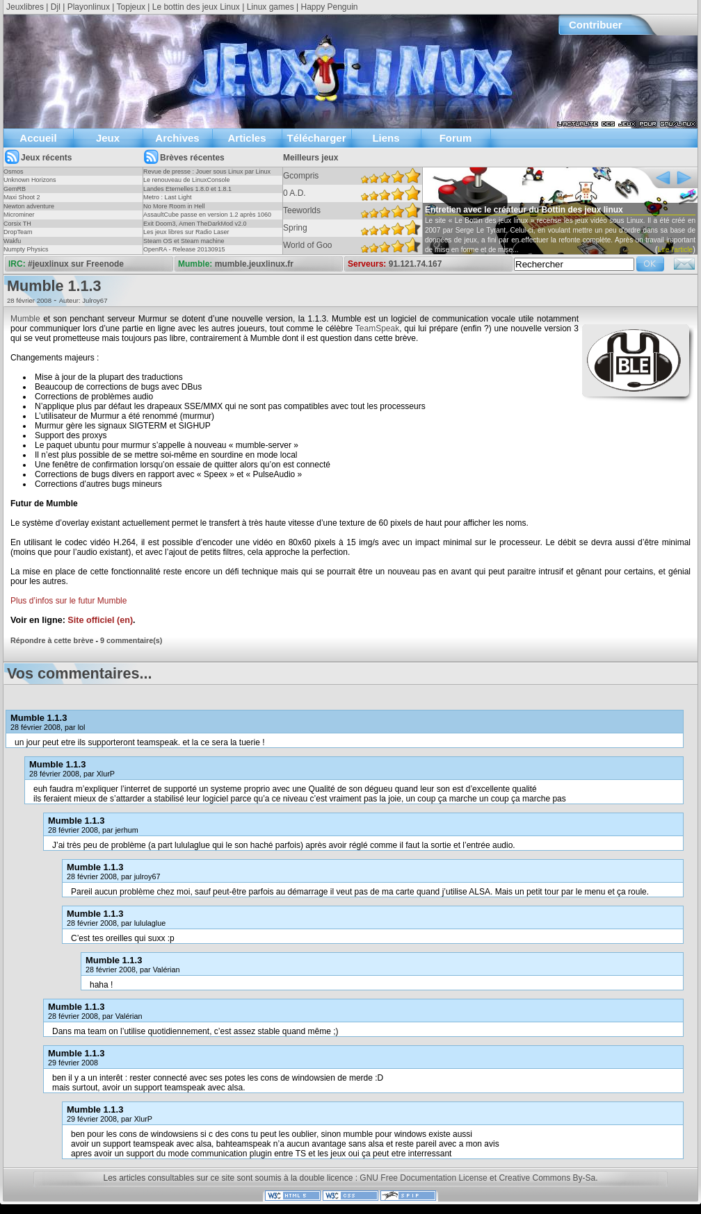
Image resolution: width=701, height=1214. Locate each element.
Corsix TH (17, 223)
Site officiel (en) (100, 620)
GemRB (14, 188)
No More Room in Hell (174, 206)
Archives (177, 138)
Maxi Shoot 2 (21, 197)
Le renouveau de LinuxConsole (186, 179)
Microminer (19, 214)
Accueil (37, 138)
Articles (246, 138)
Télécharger (316, 138)
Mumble (25, 319)
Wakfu (12, 241)
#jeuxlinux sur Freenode (76, 264)
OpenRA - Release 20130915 (184, 249)
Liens (385, 138)
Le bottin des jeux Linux (196, 7)
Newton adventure (28, 206)
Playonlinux (88, 7)
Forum (456, 138)
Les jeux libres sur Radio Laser (186, 231)
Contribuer (595, 25)
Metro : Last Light (167, 197)
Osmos (13, 171)
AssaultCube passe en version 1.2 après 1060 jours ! (207, 218)
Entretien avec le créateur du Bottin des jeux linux (524, 210)
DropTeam (18, 231)
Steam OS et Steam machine (184, 241)
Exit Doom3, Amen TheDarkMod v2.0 (194, 223)
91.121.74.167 (415, 264)
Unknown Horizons (29, 179)
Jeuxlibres (25, 7)
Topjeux (131, 7)
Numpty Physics (26, 249)
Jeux (108, 138)
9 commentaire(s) (131, 640)
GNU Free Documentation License (423, 1178)
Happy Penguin (328, 7)
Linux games (270, 7)
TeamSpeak (377, 328)
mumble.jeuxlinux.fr (254, 264)
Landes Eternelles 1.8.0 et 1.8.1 (187, 188)
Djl (56, 7)
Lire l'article (675, 249)
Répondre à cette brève (51, 640)
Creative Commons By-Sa (547, 1178)
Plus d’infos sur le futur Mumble (68, 601)
